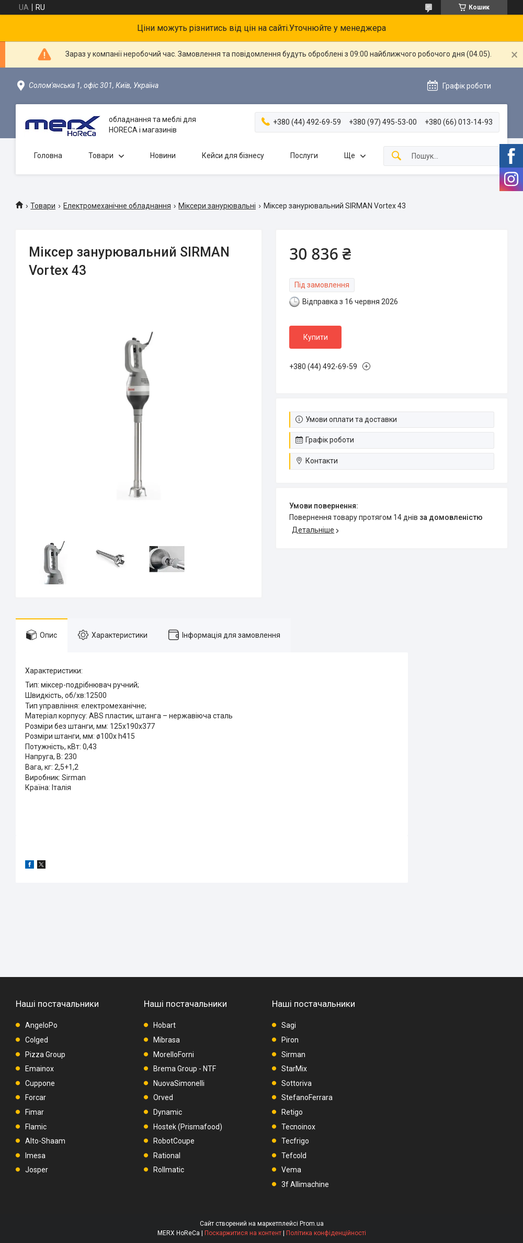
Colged (36, 1040)
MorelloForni (173, 1054)
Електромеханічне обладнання (117, 206)
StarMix (294, 1068)
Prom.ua (312, 1223)
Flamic (36, 1127)
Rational (166, 1155)
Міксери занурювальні (217, 206)
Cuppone (40, 1083)
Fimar (34, 1112)
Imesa (35, 1155)
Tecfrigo (295, 1141)
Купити (315, 337)
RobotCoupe (174, 1141)
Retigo (292, 1112)
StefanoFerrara (307, 1097)
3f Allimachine (305, 1184)
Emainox (39, 1068)
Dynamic (167, 1112)
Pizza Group (45, 1054)
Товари (100, 155)
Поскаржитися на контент (242, 1233)
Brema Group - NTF (184, 1068)
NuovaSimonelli (178, 1083)
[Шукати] (396, 156)
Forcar (35, 1097)
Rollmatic (168, 1170)
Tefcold (293, 1155)
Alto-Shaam (45, 1141)
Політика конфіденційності (326, 1233)
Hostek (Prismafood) (187, 1127)
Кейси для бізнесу (233, 155)
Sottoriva (296, 1083)
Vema (291, 1170)
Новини (163, 155)
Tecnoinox (298, 1127)
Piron (290, 1040)
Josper (36, 1170)
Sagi (288, 1025)
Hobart (164, 1025)
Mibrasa (166, 1040)
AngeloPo (41, 1025)
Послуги (304, 155)
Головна (48, 155)
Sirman (293, 1054)
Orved (163, 1097)
